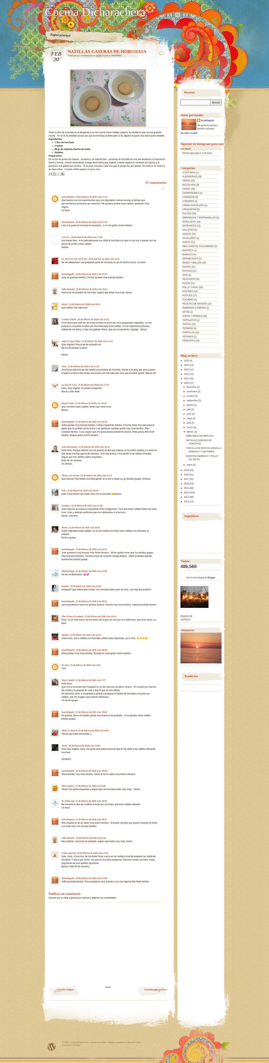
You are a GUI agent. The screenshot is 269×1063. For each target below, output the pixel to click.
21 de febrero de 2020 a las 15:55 (93, 385)
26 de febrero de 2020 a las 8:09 (93, 730)
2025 (187, 360)
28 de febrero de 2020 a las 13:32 (92, 853)
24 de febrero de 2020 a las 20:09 (91, 650)
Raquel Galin (67, 403)
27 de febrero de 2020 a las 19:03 (91, 801)
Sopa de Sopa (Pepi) (70, 341)
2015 (187, 488)
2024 (187, 365)
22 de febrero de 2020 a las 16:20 (82, 490)
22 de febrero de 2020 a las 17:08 (86, 505)
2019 (187, 470)
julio (189, 409)
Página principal (60, 35)
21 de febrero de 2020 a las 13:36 (83, 366)
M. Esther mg (67, 801)
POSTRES (116, 55)
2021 (187, 378)
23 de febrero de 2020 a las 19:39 (85, 586)
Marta (64, 527)
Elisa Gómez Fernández (72, 616)
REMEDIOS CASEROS (194, 308)
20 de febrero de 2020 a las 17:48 (86, 237)
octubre (191, 396)
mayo (190, 418)
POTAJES (187, 295)
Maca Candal (67, 680)
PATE (185, 275)
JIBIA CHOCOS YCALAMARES (198, 246)
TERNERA (187, 328)
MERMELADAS (190, 258)
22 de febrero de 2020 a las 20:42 (84, 527)
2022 (187, 374)
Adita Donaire (68, 289)
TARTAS (186, 324)
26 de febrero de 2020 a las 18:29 (91, 771)
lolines (64, 304)
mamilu (65, 586)
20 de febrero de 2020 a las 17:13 (91, 197)
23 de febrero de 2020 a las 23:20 (100, 616)
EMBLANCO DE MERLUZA (200, 436)
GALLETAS (188, 230)
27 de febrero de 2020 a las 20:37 (91, 819)
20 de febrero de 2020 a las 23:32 (93, 319)
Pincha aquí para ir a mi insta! (197, 153)
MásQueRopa (67, 571)
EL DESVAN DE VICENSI (74, 259)
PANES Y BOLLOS (191, 262)
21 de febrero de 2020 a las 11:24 (97, 341)
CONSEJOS (188, 197)
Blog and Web (133, 1042)
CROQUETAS (189, 209)
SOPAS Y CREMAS (192, 316)
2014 (187, 492)
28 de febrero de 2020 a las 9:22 (91, 838)
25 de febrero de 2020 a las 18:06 (91, 712)
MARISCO (187, 254)
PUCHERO (188, 299)
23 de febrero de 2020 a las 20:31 (91, 601)
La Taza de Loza (69, 385)
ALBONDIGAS (189, 176)
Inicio (108, 987)
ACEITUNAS (188, 172)
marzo (190, 427)
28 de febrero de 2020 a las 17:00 (91, 878)
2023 (187, 369)
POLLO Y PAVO (190, 287)
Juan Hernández (69, 447)
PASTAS (186, 267)
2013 (187, 497)
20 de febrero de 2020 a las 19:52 (91, 274)
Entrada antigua (65, 989)
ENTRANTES (189, 225)
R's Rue (65, 665)
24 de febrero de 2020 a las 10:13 (85, 635)
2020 (187, 383)
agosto (190, 405)
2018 (187, 474)
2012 (187, 501)
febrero (190, 432)
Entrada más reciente (155, 989)
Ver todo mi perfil (188, 133)
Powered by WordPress (51, 1047)
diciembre (192, 387)
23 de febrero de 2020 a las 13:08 (91, 571)
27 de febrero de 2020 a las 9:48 (90, 786)
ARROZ (186, 180)
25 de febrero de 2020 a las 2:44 (85, 665)
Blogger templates (116, 1042)
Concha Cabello (68, 319)
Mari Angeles (67, 786)
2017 (187, 479)
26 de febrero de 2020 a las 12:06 (84, 745)
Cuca (63, 366)
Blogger (211, 577)
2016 (187, 483)
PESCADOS (188, 279)
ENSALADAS (189, 221)
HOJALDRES (189, 238)
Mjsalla (64, 635)
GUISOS (186, 234)
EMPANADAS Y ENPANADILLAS (199, 217)
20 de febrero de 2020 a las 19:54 (91, 289)
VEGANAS (187, 336)
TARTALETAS (189, 320)
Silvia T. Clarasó (69, 730)
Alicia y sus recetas (70, 475)
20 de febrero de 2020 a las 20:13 (84, 304)
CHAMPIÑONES (190, 193)
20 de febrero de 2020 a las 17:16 (91, 222)
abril (189, 423)
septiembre (192, 400)
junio (189, 414)
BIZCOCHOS (189, 184)
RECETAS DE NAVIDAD (194, 303)
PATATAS (187, 271)
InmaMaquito (67, 222)
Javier (64, 745)
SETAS (185, 312)
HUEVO (186, 242)
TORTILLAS (188, 332)
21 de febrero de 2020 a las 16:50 (91, 421)
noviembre (192, 391)
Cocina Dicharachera (95, 11)
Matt (104, 1042)
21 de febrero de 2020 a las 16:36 (91, 403)
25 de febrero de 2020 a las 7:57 (90, 680)
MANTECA (187, 250)
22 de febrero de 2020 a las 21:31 (91, 549)
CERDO (186, 189)
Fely (63, 490)
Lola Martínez (68, 197)
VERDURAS (188, 340)
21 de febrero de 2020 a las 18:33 (94, 447)
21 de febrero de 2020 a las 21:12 (96, 475)
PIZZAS (186, 283)
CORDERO (188, 201)
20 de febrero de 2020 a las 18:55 (104, 259)
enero (190, 465)
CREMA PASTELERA (193, 205)
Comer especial (68, 853)
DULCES (186, 213)
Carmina (65, 505)
